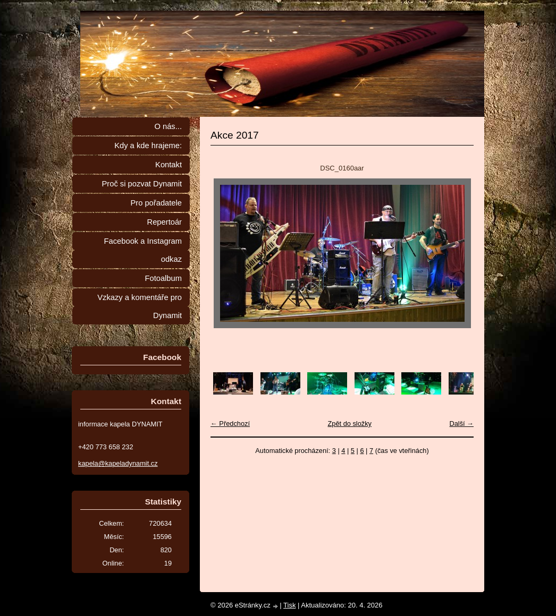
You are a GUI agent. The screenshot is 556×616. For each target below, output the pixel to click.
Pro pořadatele (156, 203)
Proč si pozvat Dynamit (142, 183)
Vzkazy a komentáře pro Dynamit (139, 306)
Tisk (289, 605)
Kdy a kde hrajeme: (148, 145)
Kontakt (168, 164)
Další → (461, 423)
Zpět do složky (349, 423)
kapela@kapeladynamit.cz (118, 463)
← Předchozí (230, 423)
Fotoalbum (163, 278)
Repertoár (164, 222)
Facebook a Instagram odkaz (143, 250)
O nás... (168, 126)
